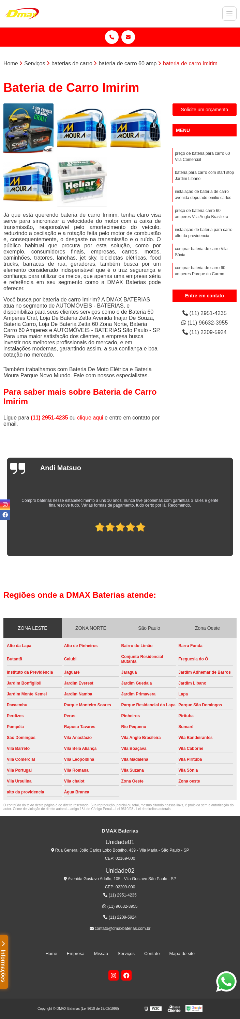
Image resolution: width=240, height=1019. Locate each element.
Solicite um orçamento (204, 109)
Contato (152, 953)
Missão (101, 953)
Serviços (126, 953)
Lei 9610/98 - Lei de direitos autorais (143, 809)
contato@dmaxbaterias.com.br (120, 928)
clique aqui (90, 418)
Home (51, 953)
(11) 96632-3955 (204, 323)
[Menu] (229, 14)
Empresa (76, 953)
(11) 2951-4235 (50, 418)
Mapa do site (181, 953)
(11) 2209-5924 (204, 332)
